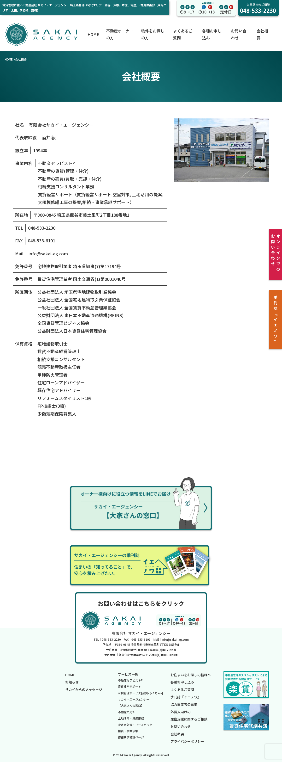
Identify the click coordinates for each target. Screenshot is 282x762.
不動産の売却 (126, 712)
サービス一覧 (128, 674)
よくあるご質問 (182, 689)
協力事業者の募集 (183, 704)
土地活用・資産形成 (131, 718)
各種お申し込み (182, 682)
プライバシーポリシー (187, 741)
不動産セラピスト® (130, 680)
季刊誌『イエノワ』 (185, 696)
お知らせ (72, 682)
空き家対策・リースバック (135, 725)
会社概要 (177, 733)
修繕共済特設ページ (131, 737)
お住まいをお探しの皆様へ (190, 674)
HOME (93, 34)
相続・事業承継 (128, 731)
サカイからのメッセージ (83, 689)
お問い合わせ (180, 726)
